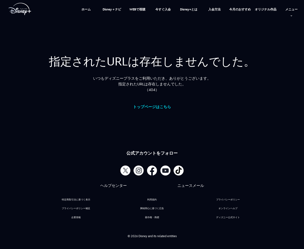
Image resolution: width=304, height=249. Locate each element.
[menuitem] (86, 9)
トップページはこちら (152, 107)
